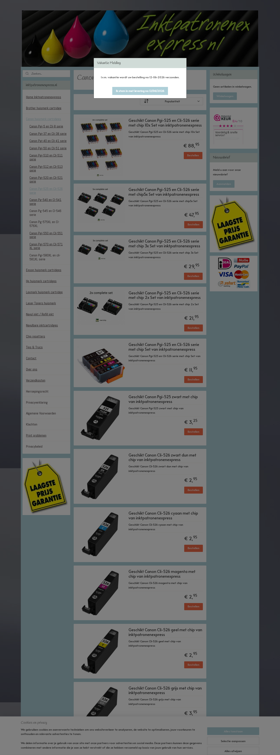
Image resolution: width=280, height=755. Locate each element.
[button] (140, 91)
